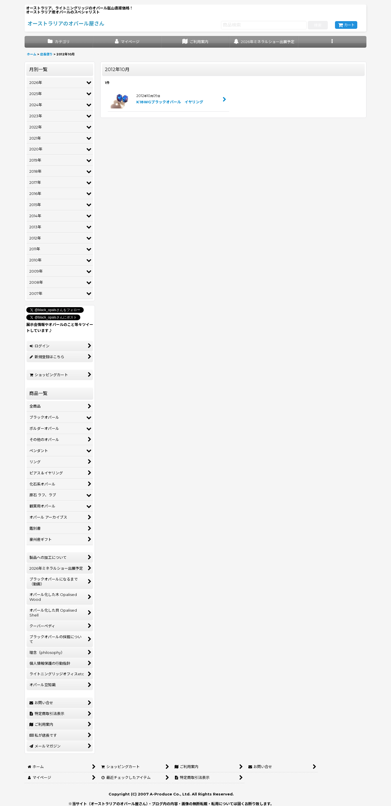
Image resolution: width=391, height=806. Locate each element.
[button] (332, 42)
